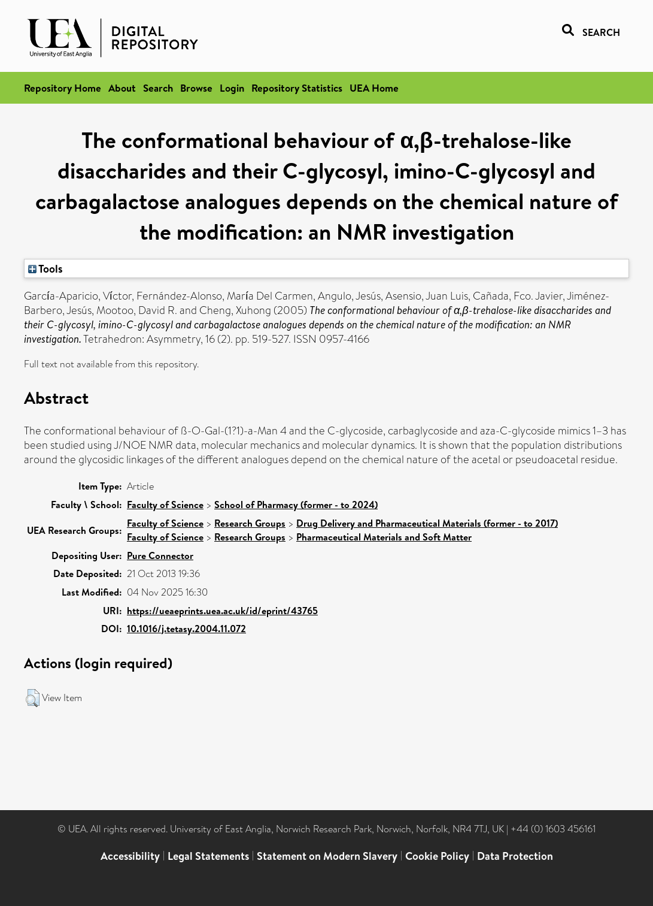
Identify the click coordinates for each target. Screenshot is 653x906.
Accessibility (130, 855)
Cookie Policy (437, 855)
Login (232, 88)
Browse (196, 88)
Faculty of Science (165, 504)
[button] (33, 698)
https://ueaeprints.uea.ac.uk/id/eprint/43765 (222, 610)
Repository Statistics (296, 88)
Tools (45, 268)
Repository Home (62, 88)
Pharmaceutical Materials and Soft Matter (384, 536)
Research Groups (250, 523)
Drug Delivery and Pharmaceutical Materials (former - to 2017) (427, 523)
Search (158, 88)
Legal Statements (208, 855)
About (122, 88)
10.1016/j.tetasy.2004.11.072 (186, 628)
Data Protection (515, 855)
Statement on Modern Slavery (327, 855)
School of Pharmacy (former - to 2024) (296, 504)
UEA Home (374, 88)
